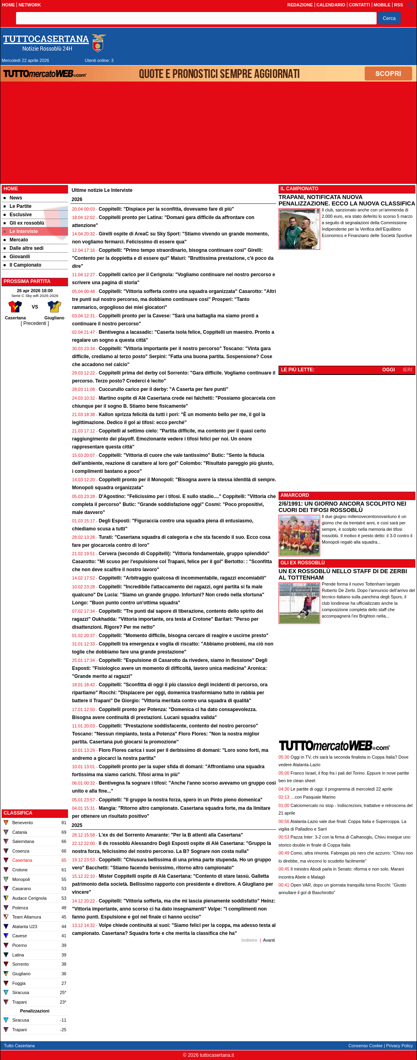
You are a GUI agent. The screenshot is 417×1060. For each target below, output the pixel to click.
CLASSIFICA (18, 813)
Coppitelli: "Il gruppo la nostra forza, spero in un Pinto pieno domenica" (181, 800)
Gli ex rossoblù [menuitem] (24, 223)
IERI (407, 370)
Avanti (269, 940)
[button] (389, 18)
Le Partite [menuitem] (18, 206)
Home (11, 188)
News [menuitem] (13, 198)
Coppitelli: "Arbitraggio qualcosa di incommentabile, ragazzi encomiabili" (183, 578)
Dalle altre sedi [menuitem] (24, 248)
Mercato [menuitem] (16, 240)
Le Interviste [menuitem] (21, 231)
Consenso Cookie (366, 1045)
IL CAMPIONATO (300, 188)
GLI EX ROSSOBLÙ (303, 563)
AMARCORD (295, 495)
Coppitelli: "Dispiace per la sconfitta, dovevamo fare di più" (166, 209)
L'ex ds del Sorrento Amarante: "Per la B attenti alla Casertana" (171, 835)
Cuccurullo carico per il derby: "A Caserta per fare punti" (164, 389)
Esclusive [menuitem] (18, 214)
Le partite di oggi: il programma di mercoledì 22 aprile (342, 789)
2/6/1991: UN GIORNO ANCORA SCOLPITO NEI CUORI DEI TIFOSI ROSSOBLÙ (342, 506)
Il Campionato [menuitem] (22, 265)
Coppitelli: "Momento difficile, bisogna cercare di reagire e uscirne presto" (184, 635)
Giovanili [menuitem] (17, 256)
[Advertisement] (35, 447)
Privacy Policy (399, 1045)
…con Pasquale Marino (313, 797)
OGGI (388, 370)
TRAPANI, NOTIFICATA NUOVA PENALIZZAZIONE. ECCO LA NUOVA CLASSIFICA (347, 200)
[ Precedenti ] (35, 323)
